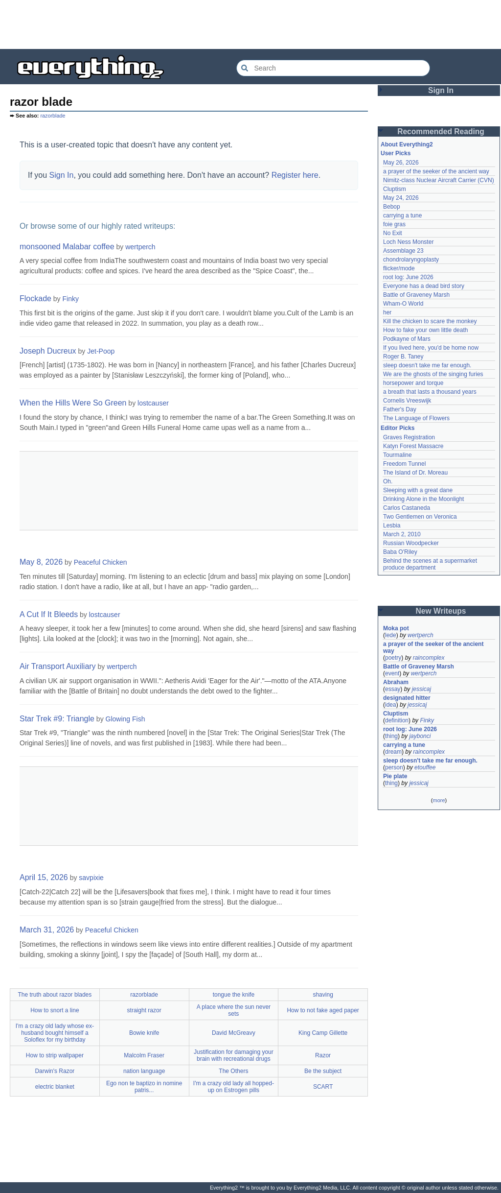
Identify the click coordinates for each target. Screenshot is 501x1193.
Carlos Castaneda (406, 507)
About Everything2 (407, 144)
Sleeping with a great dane (418, 490)
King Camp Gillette (322, 1032)
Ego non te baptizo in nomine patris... (144, 1087)
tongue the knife (233, 994)
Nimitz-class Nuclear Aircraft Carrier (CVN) (438, 180)
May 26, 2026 (401, 162)
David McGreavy (233, 1032)
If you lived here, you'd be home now (430, 347)
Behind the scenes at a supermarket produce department (430, 564)
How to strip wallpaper (55, 1055)
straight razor (144, 1010)
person (394, 767)
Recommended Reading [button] (440, 131)
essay (392, 689)
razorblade (52, 116)
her (387, 312)
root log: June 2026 (408, 277)
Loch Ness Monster (408, 242)
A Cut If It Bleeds (49, 614)
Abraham (396, 682)
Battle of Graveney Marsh (416, 294)
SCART (323, 1086)
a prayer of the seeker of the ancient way (436, 171)
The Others (233, 1071)
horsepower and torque (413, 383)
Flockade (35, 298)
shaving (323, 994)
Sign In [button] (441, 90)
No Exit (392, 233)
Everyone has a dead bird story (423, 286)
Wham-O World (403, 303)
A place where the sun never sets (234, 1010)
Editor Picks (397, 428)
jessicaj (421, 689)
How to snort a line (54, 1010)
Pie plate (395, 776)
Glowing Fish (125, 719)
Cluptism (394, 189)
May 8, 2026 (41, 562)
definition (397, 720)
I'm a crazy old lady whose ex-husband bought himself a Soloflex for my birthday (55, 1033)
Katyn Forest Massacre (413, 446)
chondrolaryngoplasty (411, 259)
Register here (295, 175)
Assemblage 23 (403, 250)
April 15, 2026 (44, 877)
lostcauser (153, 403)
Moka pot (396, 628)
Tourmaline (397, 455)
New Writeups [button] (441, 611)
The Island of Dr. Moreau (415, 472)
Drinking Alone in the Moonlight (423, 499)
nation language (144, 1071)
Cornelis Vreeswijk (407, 400)
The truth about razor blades (54, 994)
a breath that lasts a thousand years (430, 391)
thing (391, 736)
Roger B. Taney (403, 356)
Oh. (387, 481)
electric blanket (54, 1086)
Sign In (61, 175)
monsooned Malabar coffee (67, 246)
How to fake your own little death (425, 330)
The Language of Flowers (416, 418)
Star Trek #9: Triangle (57, 719)
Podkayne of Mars (407, 338)
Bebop (391, 206)
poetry (393, 657)
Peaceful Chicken (100, 562)
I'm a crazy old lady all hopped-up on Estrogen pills (233, 1087)
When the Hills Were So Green (73, 403)
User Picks (395, 153)
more (439, 800)
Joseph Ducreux (48, 351)
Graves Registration (409, 437)
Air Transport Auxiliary (58, 666)
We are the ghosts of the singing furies (433, 374)
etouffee (424, 767)
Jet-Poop (100, 351)
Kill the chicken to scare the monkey (430, 321)
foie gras (394, 224)
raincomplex (429, 657)
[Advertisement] (250, 24)
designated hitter (407, 697)
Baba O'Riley (400, 552)
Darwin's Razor (54, 1071)
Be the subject (323, 1071)
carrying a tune (402, 215)
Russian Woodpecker (411, 543)
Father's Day (399, 409)
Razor (323, 1055)
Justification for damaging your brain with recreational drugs (233, 1055)
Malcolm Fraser (144, 1055)
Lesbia (391, 525)
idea (390, 704)
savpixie (91, 878)
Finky (71, 299)
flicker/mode (399, 268)
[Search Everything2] (333, 68)
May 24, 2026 (401, 197)
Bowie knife (144, 1032)
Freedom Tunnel (404, 463)
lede (390, 635)
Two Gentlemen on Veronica (420, 516)
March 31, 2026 (47, 930)
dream (393, 751)
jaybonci (420, 736)
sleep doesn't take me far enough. (427, 365)
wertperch (140, 247)
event (392, 673)
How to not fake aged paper (323, 1010)
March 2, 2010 (402, 534)
